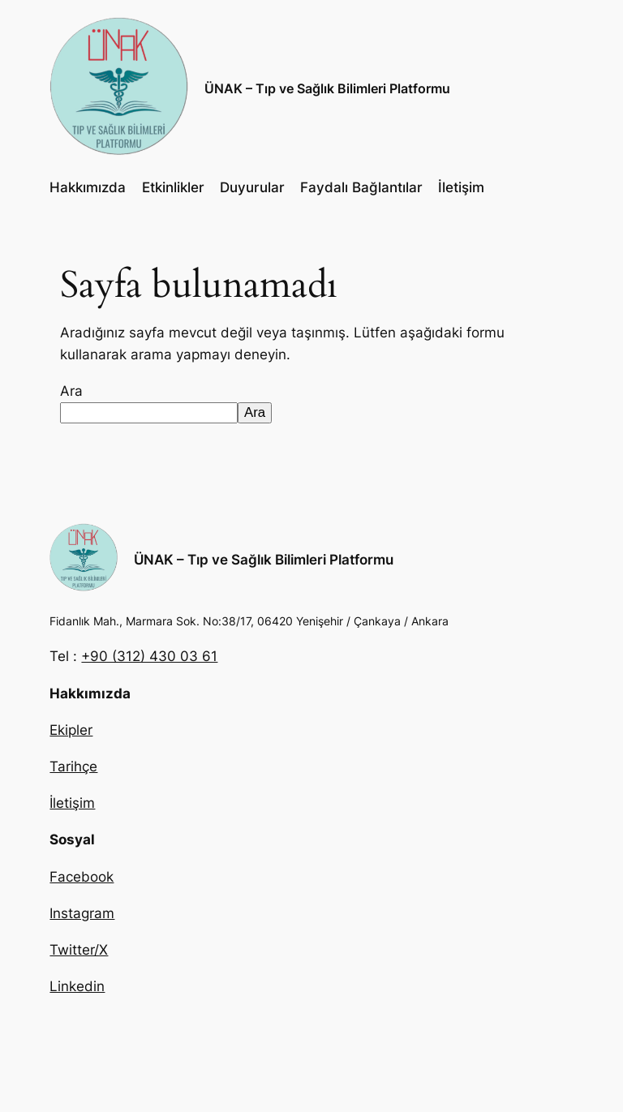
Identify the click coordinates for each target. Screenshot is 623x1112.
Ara (71, 391)
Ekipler (70, 730)
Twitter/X (78, 950)
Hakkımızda (87, 187)
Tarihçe (73, 766)
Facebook (81, 877)
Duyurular (252, 187)
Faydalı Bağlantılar (361, 187)
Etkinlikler (173, 187)
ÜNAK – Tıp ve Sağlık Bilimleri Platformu (327, 88)
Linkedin (77, 986)
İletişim (461, 187)
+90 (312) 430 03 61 (149, 656)
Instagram (81, 913)
